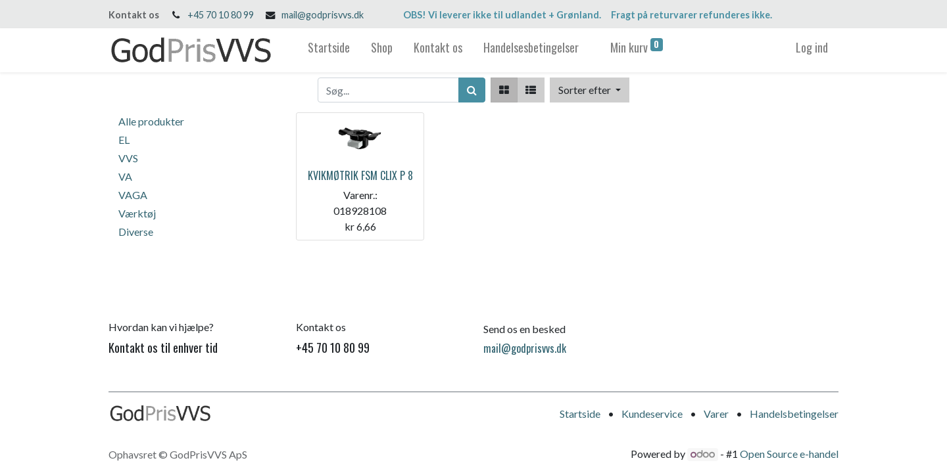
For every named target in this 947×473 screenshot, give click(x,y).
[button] (589, 90)
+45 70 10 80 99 (220, 14)
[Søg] (471, 90)
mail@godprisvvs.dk (322, 14)
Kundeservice (652, 413)
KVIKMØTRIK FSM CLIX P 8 (360, 175)
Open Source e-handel (789, 453)
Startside (580, 413)
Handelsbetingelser (794, 413)
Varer (716, 413)
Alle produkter (151, 121)
